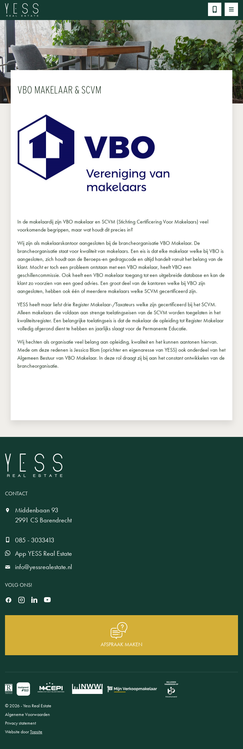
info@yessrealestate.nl (43, 566)
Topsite (36, 732)
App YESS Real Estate (43, 553)
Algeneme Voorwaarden (27, 714)
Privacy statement (20, 723)
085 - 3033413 (34, 540)
